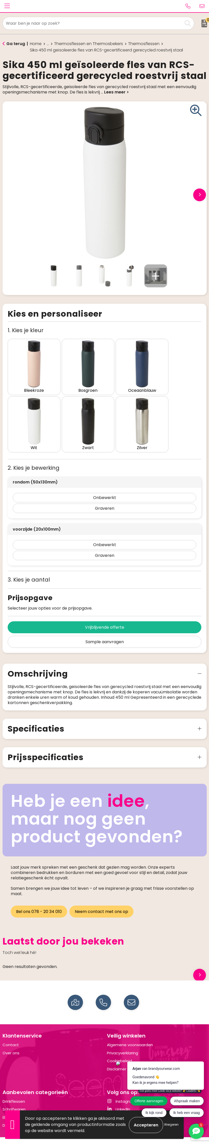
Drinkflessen (14, 1090)
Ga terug (15, 44)
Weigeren (171, 1124)
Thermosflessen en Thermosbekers (88, 44)
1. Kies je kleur (25, 330)
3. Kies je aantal (29, 568)
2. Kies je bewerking (33, 456)
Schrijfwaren (14, 1098)
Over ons (11, 1041)
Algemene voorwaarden (130, 1034)
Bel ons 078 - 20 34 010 (39, 901)
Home (36, 44)
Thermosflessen (143, 44)
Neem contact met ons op (102, 901)
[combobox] (92, 23)
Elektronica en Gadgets (25, 1106)
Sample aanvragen (104, 631)
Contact (11, 1034)
